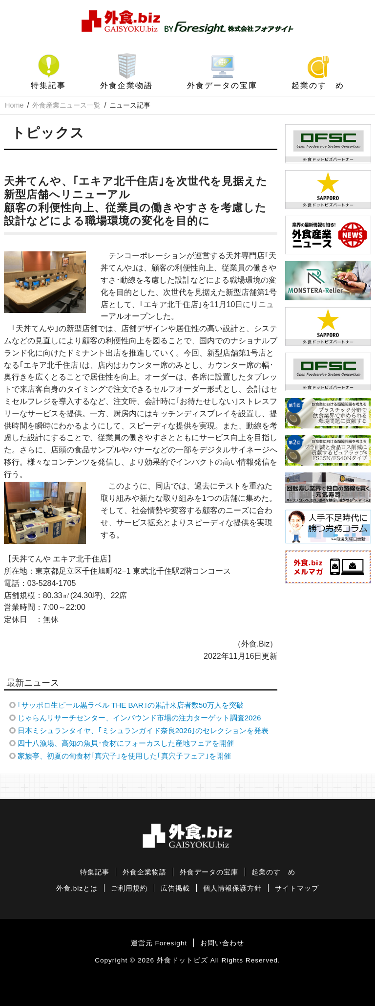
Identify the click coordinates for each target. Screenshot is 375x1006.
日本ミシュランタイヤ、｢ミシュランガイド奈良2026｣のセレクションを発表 (143, 730)
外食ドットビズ (182, 960)
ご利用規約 (129, 888)
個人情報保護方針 (232, 888)
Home (14, 105)
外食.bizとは (77, 888)
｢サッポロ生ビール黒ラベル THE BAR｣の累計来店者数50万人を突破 (131, 705)
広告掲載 (175, 888)
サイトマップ (297, 888)
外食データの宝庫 (222, 85)
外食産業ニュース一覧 (66, 105)
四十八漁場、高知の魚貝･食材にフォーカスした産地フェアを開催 (126, 743)
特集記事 (48, 85)
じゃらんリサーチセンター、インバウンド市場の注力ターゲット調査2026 (139, 718)
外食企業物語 (126, 85)
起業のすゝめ (318, 85)
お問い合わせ (222, 943)
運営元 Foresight (159, 943)
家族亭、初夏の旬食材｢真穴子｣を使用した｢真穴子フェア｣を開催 (124, 756)
